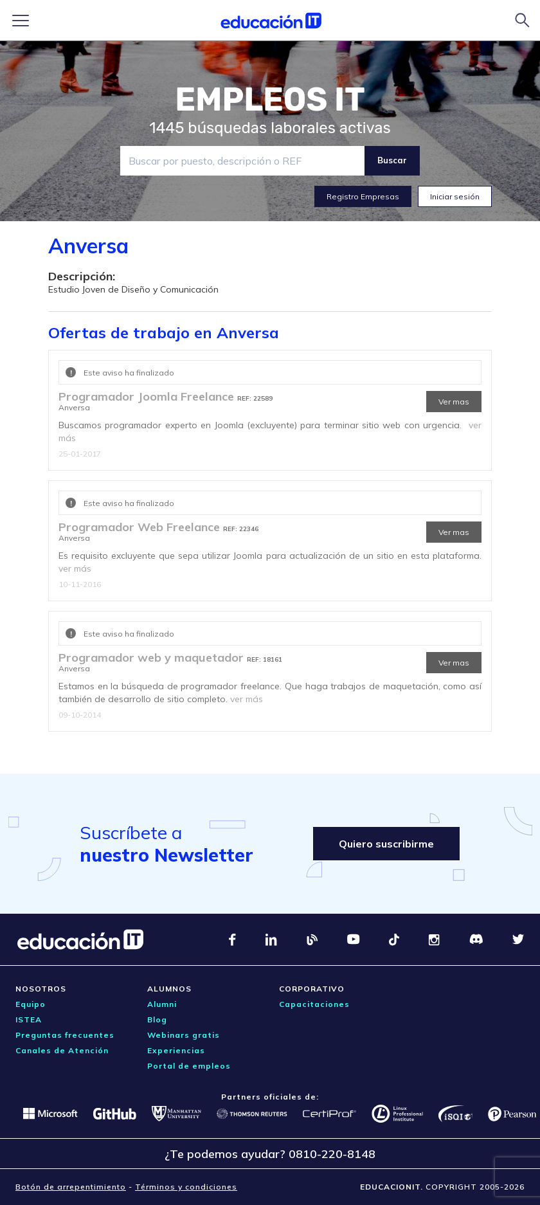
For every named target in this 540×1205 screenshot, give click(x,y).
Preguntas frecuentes (64, 1035)
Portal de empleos (189, 1066)
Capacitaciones (314, 1004)
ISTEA (28, 1019)
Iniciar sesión (455, 196)
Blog (157, 1019)
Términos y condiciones (186, 1186)
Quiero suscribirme (386, 843)
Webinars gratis (183, 1035)
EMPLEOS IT (270, 99)
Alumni (162, 1004)
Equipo (30, 1004)
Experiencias (176, 1050)
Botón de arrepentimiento (70, 1186)
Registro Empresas (363, 196)
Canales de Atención (62, 1050)
